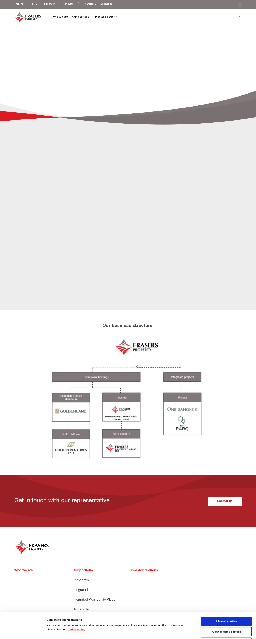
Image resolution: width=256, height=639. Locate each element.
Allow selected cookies (226, 605)
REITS (34, 4)
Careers (89, 4)
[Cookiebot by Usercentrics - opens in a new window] (23, 632)
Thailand (18, 4)
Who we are (23, 570)
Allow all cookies (226, 595)
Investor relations (144, 570)
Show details (186, 632)
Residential (81, 580)
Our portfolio (83, 570)
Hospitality (49, 4)
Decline (226, 616)
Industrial (70, 4)
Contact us (106, 4)
